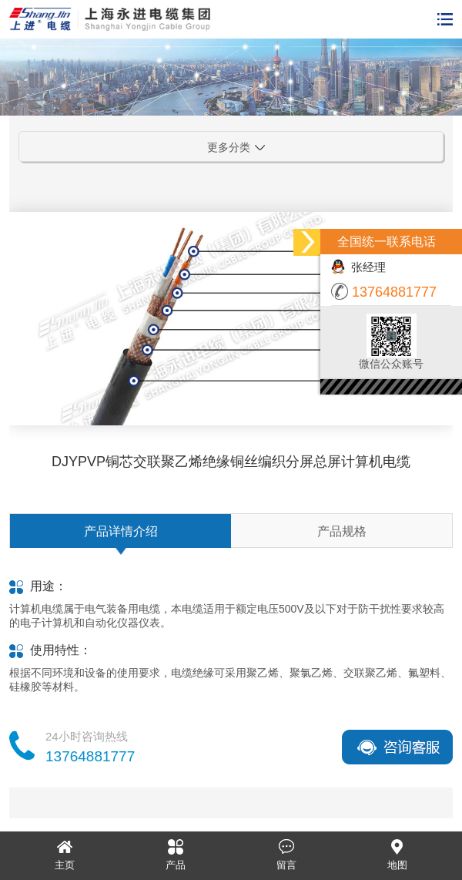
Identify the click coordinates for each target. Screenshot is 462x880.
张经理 (358, 267)
